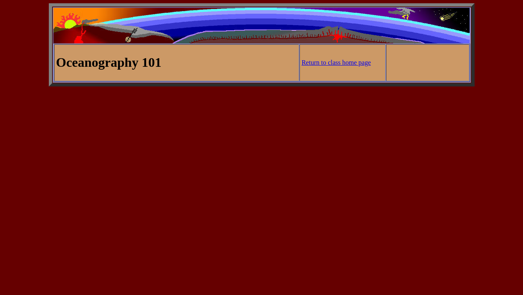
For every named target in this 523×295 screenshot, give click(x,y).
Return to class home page (336, 62)
